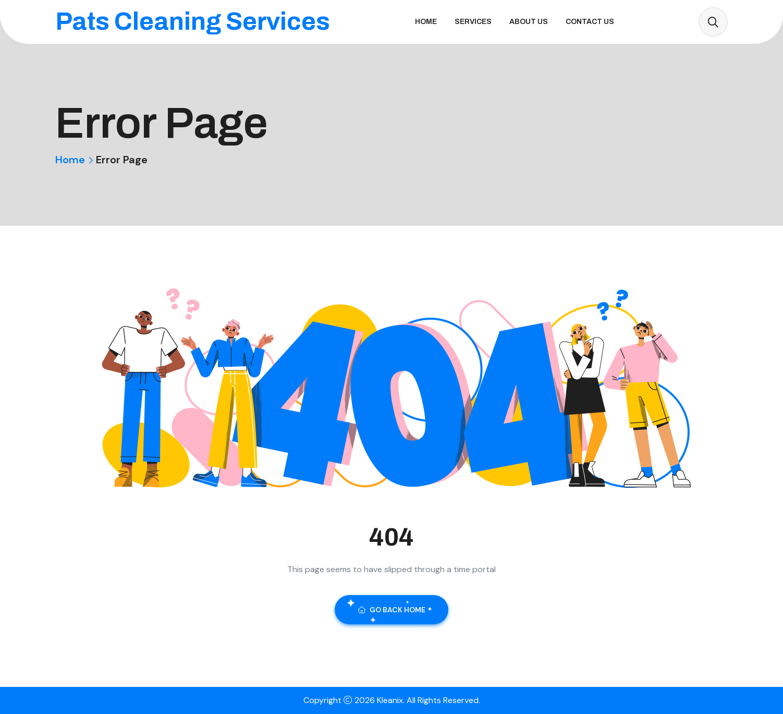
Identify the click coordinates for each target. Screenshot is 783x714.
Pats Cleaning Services (192, 21)
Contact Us (590, 22)
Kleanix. (392, 700)
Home (426, 22)
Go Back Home (391, 609)
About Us (528, 22)
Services (473, 22)
